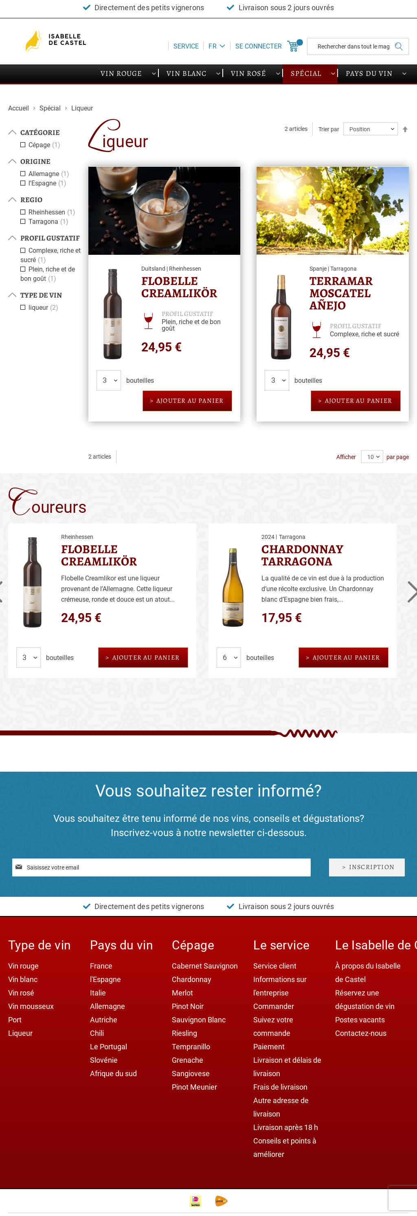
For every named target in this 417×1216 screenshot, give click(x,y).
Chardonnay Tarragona (302, 555)
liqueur (44, 307)
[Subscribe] (367, 867)
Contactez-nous (360, 1033)
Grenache (187, 1060)
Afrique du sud (113, 1073)
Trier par (328, 129)
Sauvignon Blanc (199, 1019)
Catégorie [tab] (40, 132)
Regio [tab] (31, 200)
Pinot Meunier (194, 1087)
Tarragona (49, 221)
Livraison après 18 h (285, 1127)
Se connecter (258, 46)
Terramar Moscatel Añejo (341, 293)
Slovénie (104, 1060)
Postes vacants (360, 1019)
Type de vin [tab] (41, 295)
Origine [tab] (35, 161)
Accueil (19, 108)
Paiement (269, 1046)
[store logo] (57, 42)
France (101, 966)
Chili (97, 1033)
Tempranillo (191, 1046)
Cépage (45, 145)
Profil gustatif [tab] (50, 238)
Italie (98, 993)
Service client (274, 966)
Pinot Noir (188, 1006)
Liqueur (20, 1033)
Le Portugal (108, 1046)
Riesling (184, 1033)
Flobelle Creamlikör (179, 287)
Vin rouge (23, 966)
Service (186, 46)
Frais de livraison (280, 1087)
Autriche (103, 1019)
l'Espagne (48, 183)
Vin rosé (21, 993)
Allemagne (50, 174)
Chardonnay (191, 979)
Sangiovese (191, 1073)
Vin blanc (22, 979)
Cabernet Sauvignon (205, 966)
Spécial (51, 108)
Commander (273, 1006)
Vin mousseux (31, 1006)
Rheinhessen (53, 212)
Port (15, 1019)
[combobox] (358, 46)
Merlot (182, 993)
